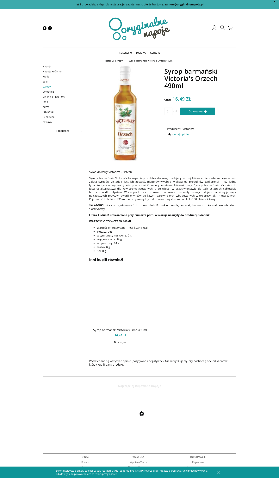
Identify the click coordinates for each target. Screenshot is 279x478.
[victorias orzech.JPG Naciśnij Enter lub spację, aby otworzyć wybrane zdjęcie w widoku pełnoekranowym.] (125, 112)
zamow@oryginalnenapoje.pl (184, 4)
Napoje (47, 66)
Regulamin (198, 462)
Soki (45, 81)
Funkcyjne (48, 117)
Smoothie (48, 91)
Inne (45, 101)
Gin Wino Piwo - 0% (54, 96)
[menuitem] (125, 52)
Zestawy (47, 122)
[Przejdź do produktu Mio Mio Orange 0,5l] (74, 424)
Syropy (47, 86)
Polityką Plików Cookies (144, 470)
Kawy (46, 107)
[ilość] (168, 111)
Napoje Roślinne (52, 71)
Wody (46, 76)
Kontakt (85, 462)
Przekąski (48, 112)
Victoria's (188, 129)
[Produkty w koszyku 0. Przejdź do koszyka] (231, 30)
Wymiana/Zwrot (138, 462)
